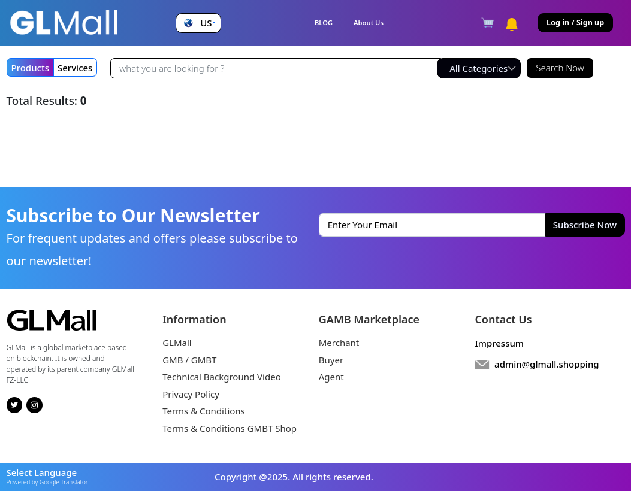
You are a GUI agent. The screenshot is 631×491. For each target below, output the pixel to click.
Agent (331, 377)
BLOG (324, 22)
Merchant (339, 342)
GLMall (177, 342)
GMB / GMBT (189, 360)
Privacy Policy (190, 394)
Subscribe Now (585, 225)
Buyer (331, 360)
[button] (198, 23)
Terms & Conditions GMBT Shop (229, 428)
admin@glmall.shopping (546, 364)
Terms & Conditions (203, 411)
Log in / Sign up (575, 22)
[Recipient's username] (275, 68)
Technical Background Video (221, 377)
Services (75, 68)
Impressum (499, 343)
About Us (369, 22)
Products (30, 68)
